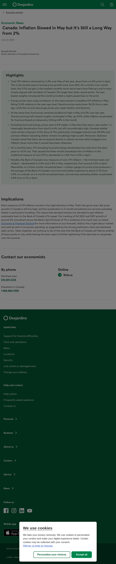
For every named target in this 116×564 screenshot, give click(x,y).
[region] (58, 542)
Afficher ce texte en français (38, 546)
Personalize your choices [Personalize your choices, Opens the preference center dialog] (51, 554)
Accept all (81, 554)
